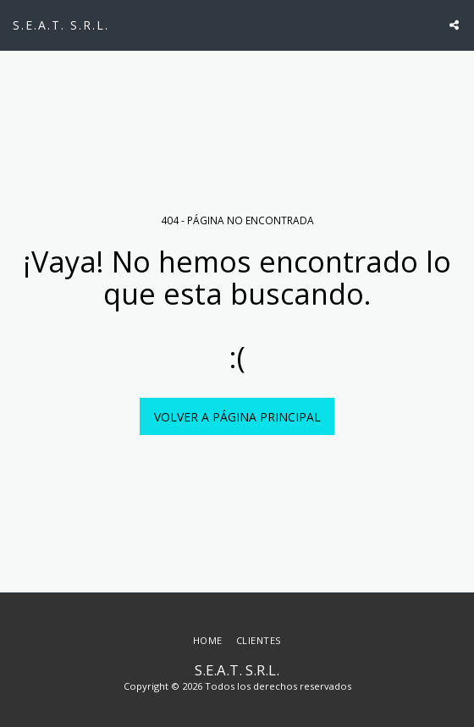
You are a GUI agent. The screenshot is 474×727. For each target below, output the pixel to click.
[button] (454, 25)
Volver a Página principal (237, 417)
